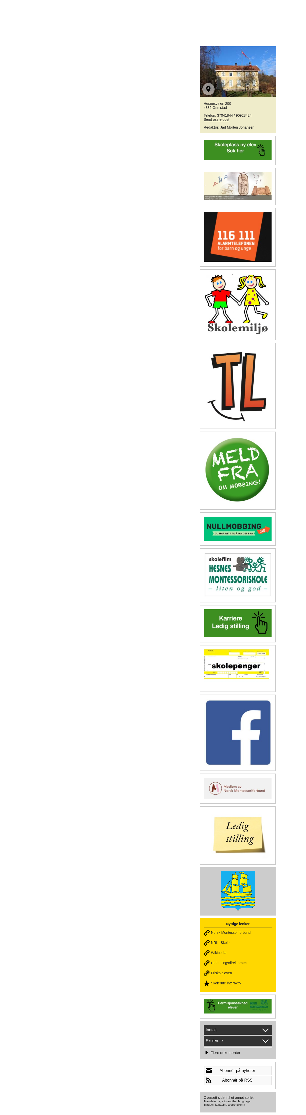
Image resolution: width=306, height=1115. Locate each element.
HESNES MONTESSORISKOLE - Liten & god (114, 15)
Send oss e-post (216, 119)
